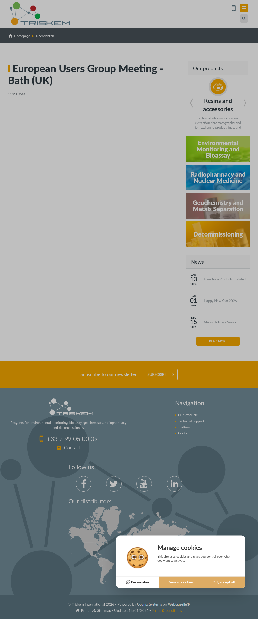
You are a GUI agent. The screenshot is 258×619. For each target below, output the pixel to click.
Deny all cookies (181, 582)
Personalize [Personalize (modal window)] (140, 582)
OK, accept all (224, 582)
